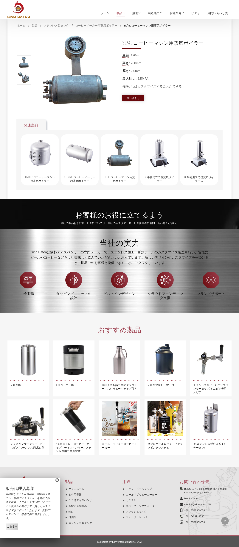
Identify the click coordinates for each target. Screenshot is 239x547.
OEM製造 (28, 293)
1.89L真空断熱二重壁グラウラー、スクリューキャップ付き (119, 386)
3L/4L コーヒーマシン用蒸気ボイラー (119, 178)
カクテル (131, 500)
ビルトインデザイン (119, 293)
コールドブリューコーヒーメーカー (119, 445)
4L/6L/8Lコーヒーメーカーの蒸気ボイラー (79, 178)
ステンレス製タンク (56, 25)
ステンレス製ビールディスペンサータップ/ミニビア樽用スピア (210, 388)
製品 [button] (119, 13)
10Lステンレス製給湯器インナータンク (209, 445)
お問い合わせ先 (217, 13)
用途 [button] (135, 13)
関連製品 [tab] (31, 125)
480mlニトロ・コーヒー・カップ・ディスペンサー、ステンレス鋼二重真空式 (73, 447)
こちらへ (12, 526)
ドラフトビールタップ (139, 488)
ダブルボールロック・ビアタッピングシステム (165, 445)
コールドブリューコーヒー (141, 494)
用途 (126, 481)
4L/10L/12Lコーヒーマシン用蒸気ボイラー (40, 178)
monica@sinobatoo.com (198, 504)
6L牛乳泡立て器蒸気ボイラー (159, 178)
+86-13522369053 (194, 510)
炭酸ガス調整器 (78, 505)
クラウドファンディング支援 (165, 295)
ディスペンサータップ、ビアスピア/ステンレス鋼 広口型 (28, 445)
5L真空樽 (15, 385)
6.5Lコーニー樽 (65, 385)
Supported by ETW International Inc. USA (119, 541)
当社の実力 (120, 242)
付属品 (72, 517)
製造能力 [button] (154, 13)
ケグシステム (76, 488)
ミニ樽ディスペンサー (82, 500)
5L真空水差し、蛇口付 (161, 385)
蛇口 (71, 511)
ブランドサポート (211, 293)
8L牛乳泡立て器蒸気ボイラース (199, 178)
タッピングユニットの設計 (73, 295)
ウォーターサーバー (137, 517)
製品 (34, 25)
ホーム (104, 13)
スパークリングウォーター (141, 505)
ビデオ (195, 13)
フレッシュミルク (136, 511)
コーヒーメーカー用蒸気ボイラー (96, 25)
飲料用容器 (75, 494)
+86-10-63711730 (194, 516)
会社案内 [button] (175, 13)
